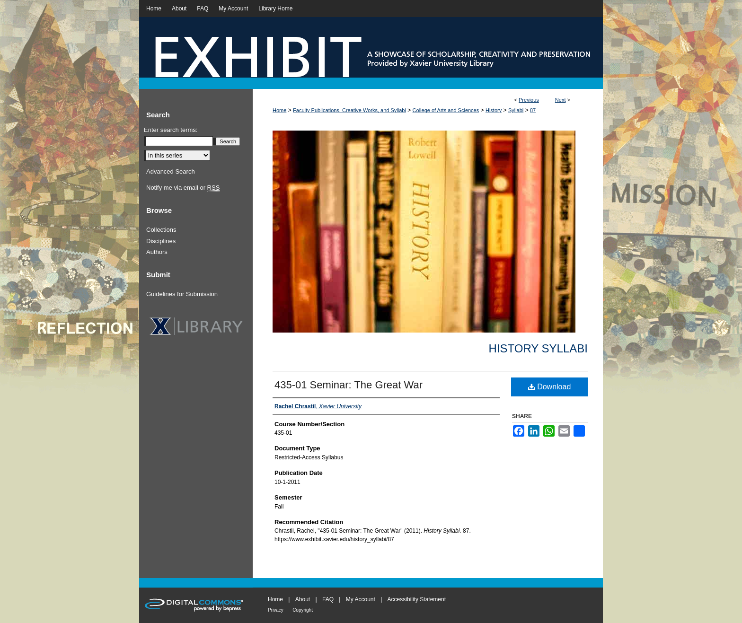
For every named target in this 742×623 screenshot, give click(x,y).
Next (560, 100)
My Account (360, 599)
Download (549, 387)
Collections (161, 229)
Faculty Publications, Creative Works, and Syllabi (349, 110)
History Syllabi (538, 348)
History (494, 110)
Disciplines (161, 241)
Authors (157, 251)
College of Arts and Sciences (446, 110)
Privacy (275, 610)
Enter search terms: (170, 129)
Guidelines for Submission (182, 294)
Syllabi (515, 110)
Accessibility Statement (417, 599)
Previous (529, 100)
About (302, 599)
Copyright (302, 610)
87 (533, 110)
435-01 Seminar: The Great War (348, 385)
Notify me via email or (183, 188)
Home (279, 110)
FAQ (328, 599)
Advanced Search (170, 171)
